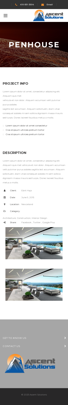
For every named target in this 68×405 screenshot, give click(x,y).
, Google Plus (48, 222)
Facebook (26, 222)
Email (50, 4)
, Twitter (36, 222)
